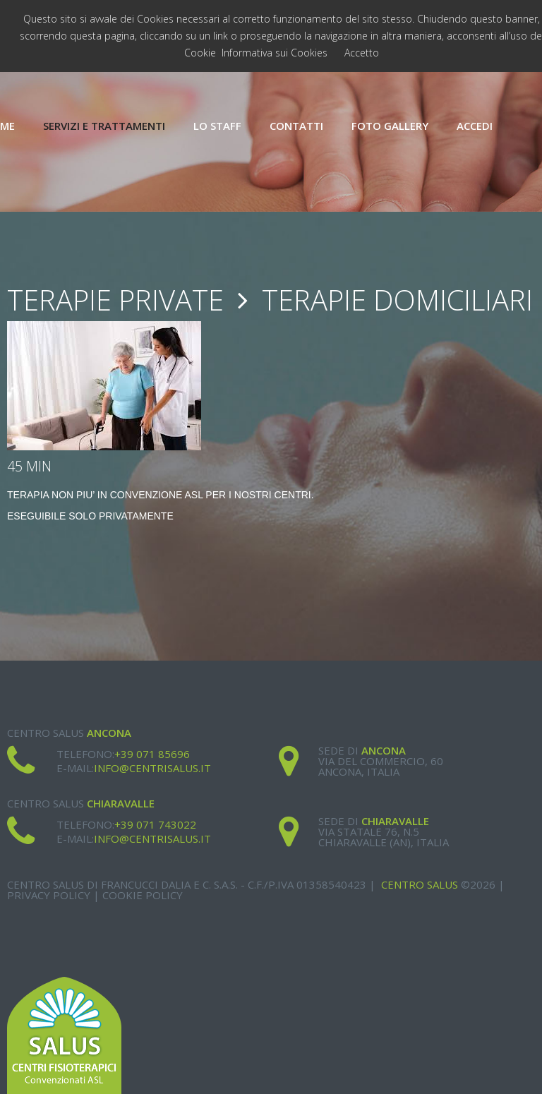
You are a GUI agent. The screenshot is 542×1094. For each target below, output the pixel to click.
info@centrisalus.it (152, 768)
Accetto (361, 52)
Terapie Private (115, 299)
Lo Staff (217, 126)
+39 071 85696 (152, 754)
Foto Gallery (389, 126)
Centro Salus (419, 884)
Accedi (475, 126)
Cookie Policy (142, 895)
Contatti (296, 126)
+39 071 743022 (155, 824)
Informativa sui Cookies (274, 52)
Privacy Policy (48, 895)
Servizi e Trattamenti (104, 126)
